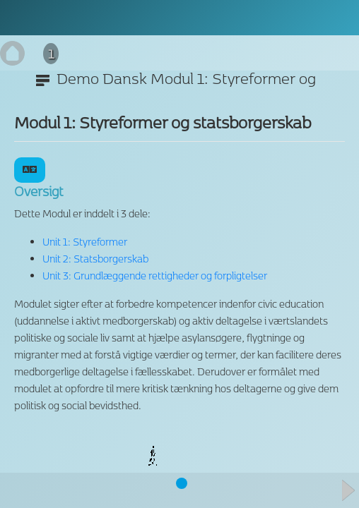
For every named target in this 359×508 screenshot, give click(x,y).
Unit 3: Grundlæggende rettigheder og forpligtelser (154, 275)
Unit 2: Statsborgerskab (95, 258)
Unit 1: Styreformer (84, 241)
